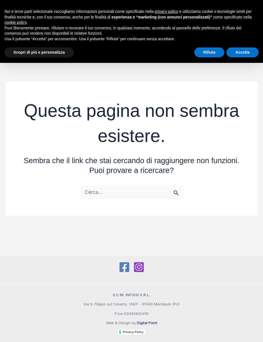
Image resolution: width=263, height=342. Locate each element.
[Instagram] (138, 267)
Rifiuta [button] (209, 52)
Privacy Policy (133, 332)
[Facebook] (124, 267)
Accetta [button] (242, 52)
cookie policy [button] (15, 22)
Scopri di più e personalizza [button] (39, 52)
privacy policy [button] (166, 11)
